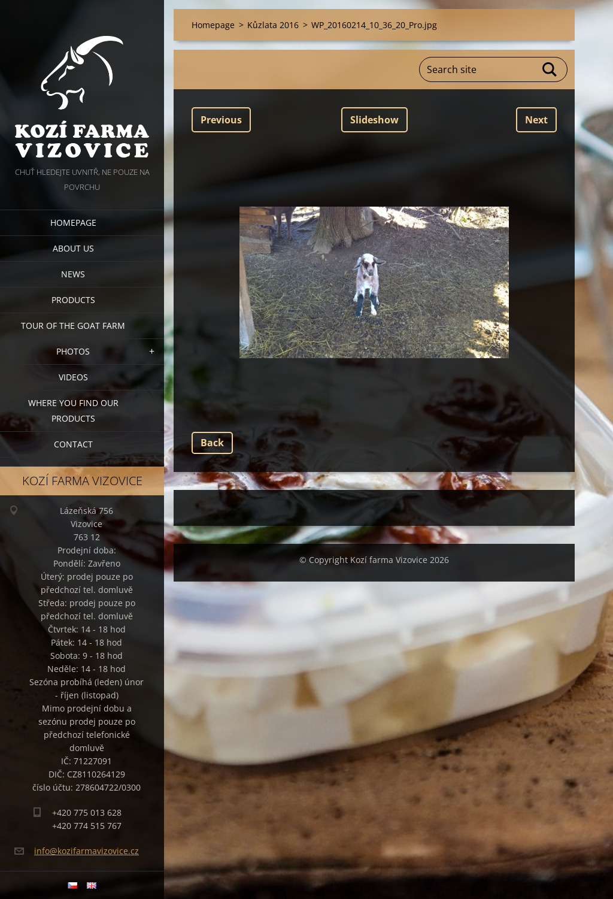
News (73, 274)
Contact (73, 444)
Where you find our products (73, 410)
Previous (221, 119)
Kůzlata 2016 (273, 25)
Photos (73, 351)
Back (212, 442)
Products (73, 299)
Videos (73, 377)
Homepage (73, 222)
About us (73, 248)
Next (536, 119)
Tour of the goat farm (73, 325)
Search (550, 69)
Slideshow (374, 119)
